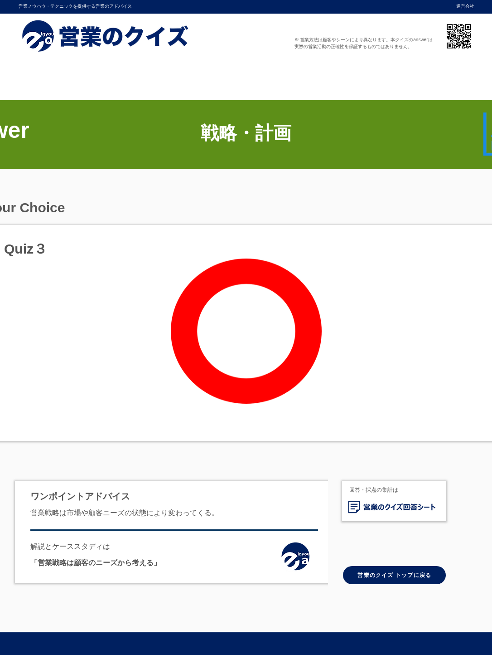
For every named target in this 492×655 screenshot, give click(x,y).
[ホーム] (298, 558)
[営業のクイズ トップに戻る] (394, 575)
